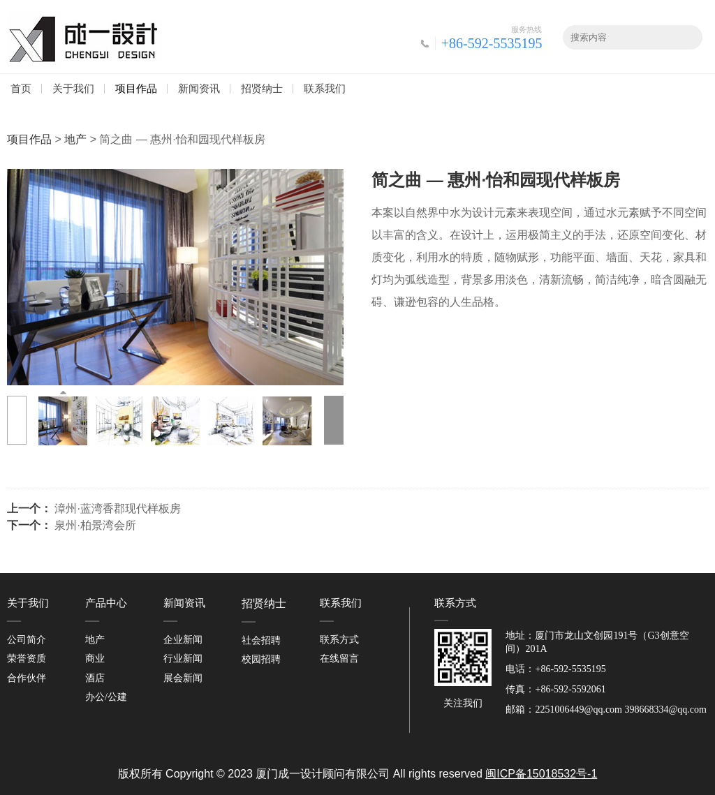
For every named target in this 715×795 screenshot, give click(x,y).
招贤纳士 (262, 88)
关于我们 (73, 88)
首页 (20, 88)
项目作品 (136, 88)
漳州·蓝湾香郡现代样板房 (117, 508)
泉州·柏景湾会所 (94, 525)
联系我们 (325, 88)
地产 (75, 139)
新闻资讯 (199, 88)
